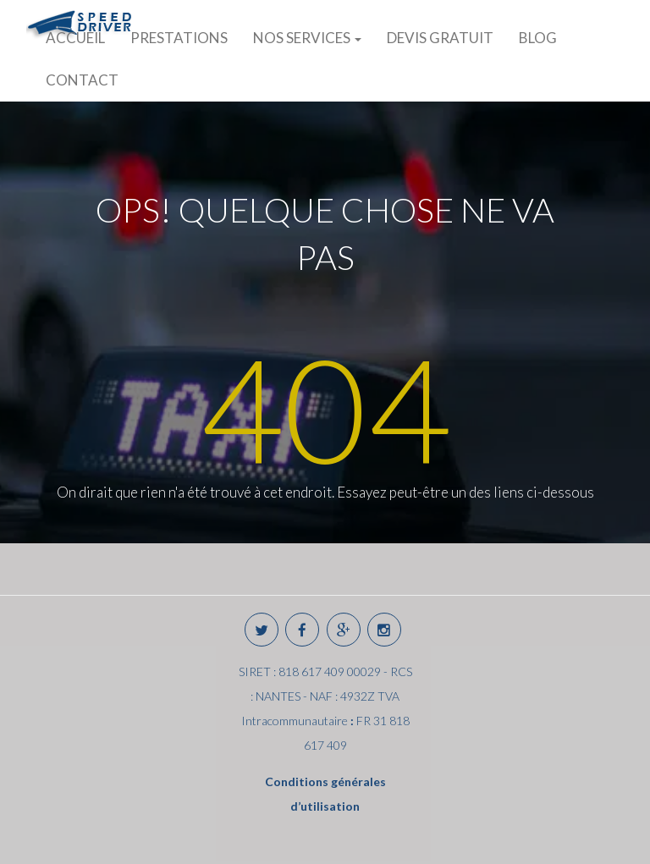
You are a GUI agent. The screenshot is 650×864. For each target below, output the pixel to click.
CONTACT (82, 80)
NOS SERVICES (307, 38)
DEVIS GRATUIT (440, 38)
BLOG (538, 38)
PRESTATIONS (179, 38)
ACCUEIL (75, 38)
